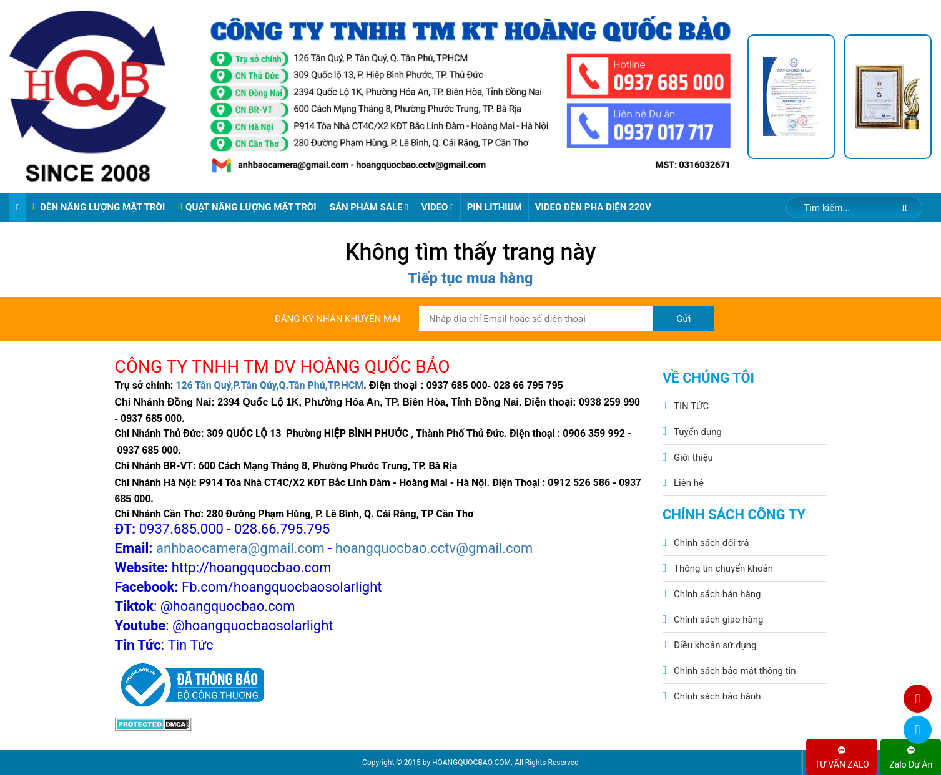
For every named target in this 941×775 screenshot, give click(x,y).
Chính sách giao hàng (718, 619)
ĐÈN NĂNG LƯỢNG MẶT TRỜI (98, 207)
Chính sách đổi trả (711, 542)
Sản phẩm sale (369, 207)
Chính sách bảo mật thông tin (735, 670)
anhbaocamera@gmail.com (240, 548)
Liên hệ (689, 483)
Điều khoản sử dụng (715, 645)
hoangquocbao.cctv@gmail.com (434, 548)
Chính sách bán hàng (717, 594)
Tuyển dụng (698, 431)
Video (437, 207)
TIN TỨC (691, 406)
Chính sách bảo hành (717, 696)
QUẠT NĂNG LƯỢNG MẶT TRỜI (248, 207)
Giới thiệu (693, 457)
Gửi (683, 318)
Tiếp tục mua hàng (470, 278)
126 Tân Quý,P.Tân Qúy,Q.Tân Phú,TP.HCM (269, 385)
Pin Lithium (494, 207)
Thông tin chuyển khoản (723, 568)
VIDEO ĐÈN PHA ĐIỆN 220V (593, 207)
